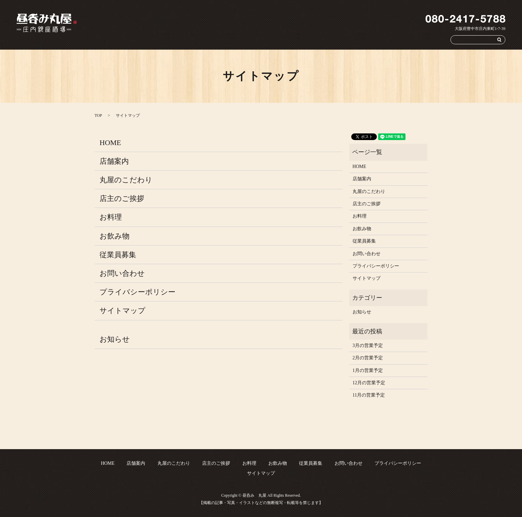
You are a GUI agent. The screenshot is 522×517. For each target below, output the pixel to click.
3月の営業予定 (368, 345)
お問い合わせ (429, 39)
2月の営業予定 (368, 357)
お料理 (346, 39)
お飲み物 (370, 39)
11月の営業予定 (369, 395)
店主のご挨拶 (319, 39)
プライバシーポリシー (137, 292)
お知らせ (115, 339)
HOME (227, 39)
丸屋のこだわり (283, 39)
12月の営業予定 (369, 382)
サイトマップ (122, 310)
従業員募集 (397, 39)
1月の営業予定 (368, 370)
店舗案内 (252, 39)
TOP (98, 115)
